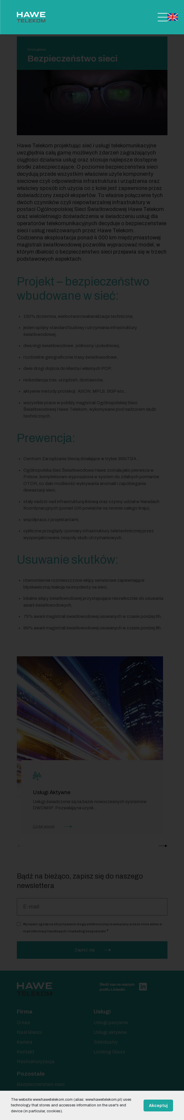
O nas (23, 1022)
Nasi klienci (29, 1032)
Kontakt (25, 1051)
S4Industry (106, 1042)
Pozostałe (31, 1074)
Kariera (24, 1042)
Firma (24, 1011)
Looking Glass (109, 1051)
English (172, 17)
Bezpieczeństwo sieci (41, 1084)
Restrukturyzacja (36, 1061)
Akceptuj (158, 1105)
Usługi (102, 1011)
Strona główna (36, 49)
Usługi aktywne (110, 1032)
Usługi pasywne (111, 1022)
